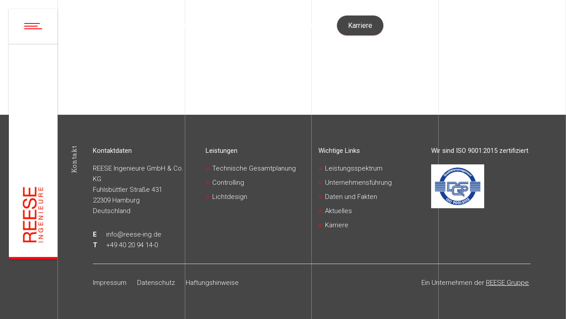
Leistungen (221, 151)
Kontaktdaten (112, 151)
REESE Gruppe (507, 283)
